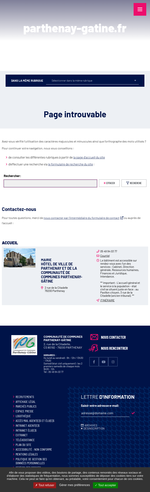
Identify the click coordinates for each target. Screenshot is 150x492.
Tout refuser (44, 485)
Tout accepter (105, 485)
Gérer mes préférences (74, 485)
